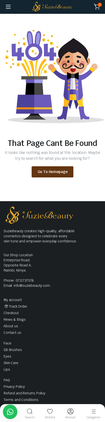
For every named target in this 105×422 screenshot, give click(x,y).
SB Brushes (13, 350)
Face (7, 343)
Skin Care (11, 363)
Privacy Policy (14, 386)
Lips (7, 369)
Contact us (12, 332)
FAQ (7, 380)
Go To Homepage (53, 171)
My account (13, 300)
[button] (96, 6)
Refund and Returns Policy (24, 393)
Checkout (11, 313)
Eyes (7, 356)
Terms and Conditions (21, 400)
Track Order (18, 306)
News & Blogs (15, 319)
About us (11, 326)
